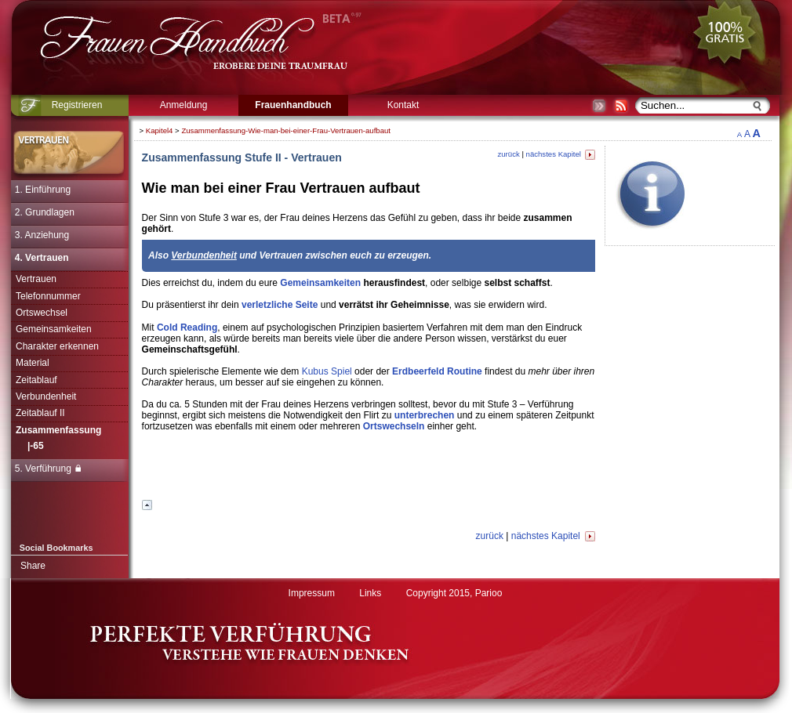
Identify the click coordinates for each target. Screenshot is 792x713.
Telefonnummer (48, 296)
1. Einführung (43, 189)
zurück (508, 154)
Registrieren (77, 105)
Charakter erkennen (57, 346)
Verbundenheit (46, 396)
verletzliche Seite (280, 304)
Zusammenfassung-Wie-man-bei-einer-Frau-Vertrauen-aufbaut (286, 130)
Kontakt (403, 105)
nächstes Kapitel (560, 154)
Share (32, 565)
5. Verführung (48, 468)
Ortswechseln (394, 426)
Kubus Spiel (327, 371)
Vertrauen (36, 278)
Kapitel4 (159, 130)
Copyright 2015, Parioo (454, 593)
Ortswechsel (41, 312)
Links (370, 593)
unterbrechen (424, 415)
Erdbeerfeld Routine (437, 371)
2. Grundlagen (44, 212)
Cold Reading (187, 327)
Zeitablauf (36, 380)
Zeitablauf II (40, 412)
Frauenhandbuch (293, 105)
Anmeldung (184, 105)
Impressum (312, 593)
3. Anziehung (42, 235)
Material (32, 362)
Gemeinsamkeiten (54, 329)
